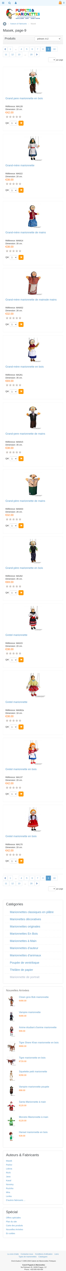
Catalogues (43, 1257)
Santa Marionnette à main (32, 1102)
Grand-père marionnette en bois (24, 568)
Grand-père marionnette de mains (25, 501)
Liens (57, 1254)
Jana (8, 1176)
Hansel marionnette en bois (33, 1132)
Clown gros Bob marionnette (34, 997)
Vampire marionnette (30, 1012)
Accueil (4, 24)
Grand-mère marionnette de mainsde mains (31, 299)
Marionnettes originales (25, 926)
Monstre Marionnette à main (33, 1117)
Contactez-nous (27, 1254)
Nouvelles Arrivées (14, 1229)
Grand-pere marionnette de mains (25, 433)
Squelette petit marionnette (33, 1071)
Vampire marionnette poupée (34, 1086)
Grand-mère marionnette (19, 165)
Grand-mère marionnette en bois (24, 366)
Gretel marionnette (16, 635)
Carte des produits (14, 1225)
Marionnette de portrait (24, 977)
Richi (8, 1172)
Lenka (9, 1196)
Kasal (8, 1180)
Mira (8, 1192)
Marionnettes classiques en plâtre (32, 912)
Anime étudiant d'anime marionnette (38, 1027)
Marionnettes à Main (23, 941)
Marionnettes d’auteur (24, 948)
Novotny (10, 1184)
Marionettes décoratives (25, 919)
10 (54, 49)
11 (6, 54)
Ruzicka (9, 1188)
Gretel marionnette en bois (21, 769)
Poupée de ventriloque (24, 962)
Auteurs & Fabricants (18, 24)
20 (31, 54)
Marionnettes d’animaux (25, 955)
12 (12, 54)
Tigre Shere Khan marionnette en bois (39, 1042)
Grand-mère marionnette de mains (25, 232)
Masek (9, 1161)
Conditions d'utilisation (43, 1254)
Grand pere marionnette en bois (24, 98)
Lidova (9, 1169)
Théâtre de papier (21, 969)
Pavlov (9, 1165)
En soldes (10, 1233)
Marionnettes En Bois (24, 933)
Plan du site (11, 1221)
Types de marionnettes (27, 1257)
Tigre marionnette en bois (32, 1057)
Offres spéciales (13, 1217)
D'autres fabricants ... (15, 1200)
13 (19, 54)
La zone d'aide (13, 1254)
